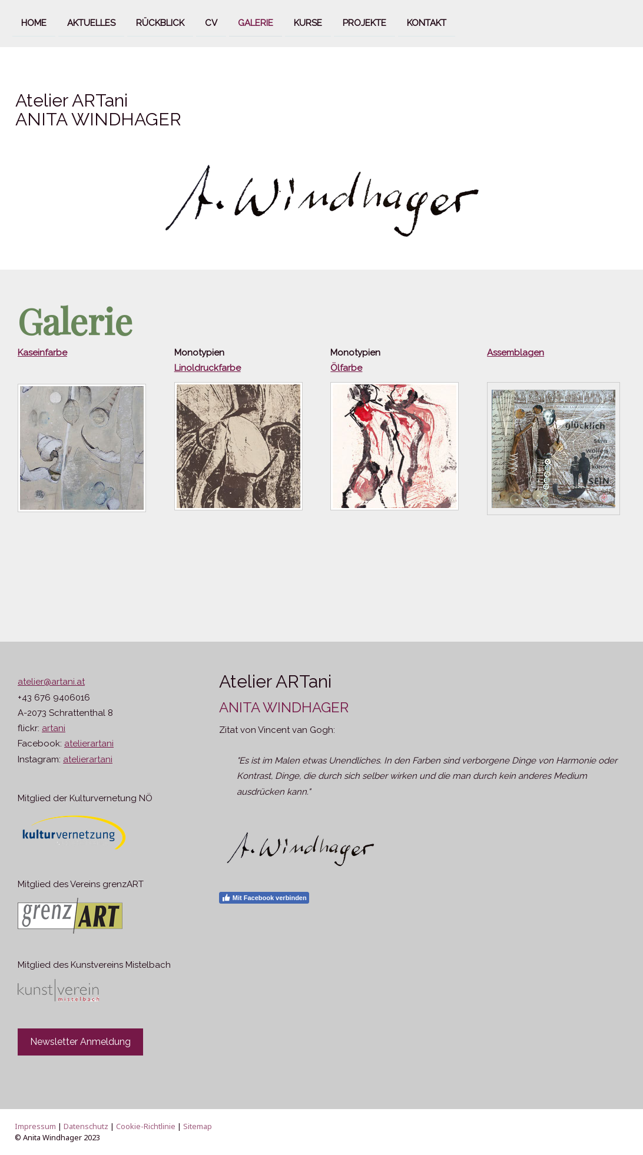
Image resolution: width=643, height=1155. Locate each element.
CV (211, 22)
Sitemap (197, 1126)
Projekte (364, 22)
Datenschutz (86, 1126)
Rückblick (160, 22)
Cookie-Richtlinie (145, 1126)
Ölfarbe (346, 368)
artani (53, 728)
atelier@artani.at (51, 681)
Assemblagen (515, 352)
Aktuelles (91, 22)
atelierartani (89, 743)
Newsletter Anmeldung (80, 1041)
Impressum (35, 1126)
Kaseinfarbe (42, 352)
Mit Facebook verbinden (264, 897)
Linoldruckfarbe (207, 368)
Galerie (255, 22)
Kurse (308, 22)
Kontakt (426, 22)
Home (34, 22)
